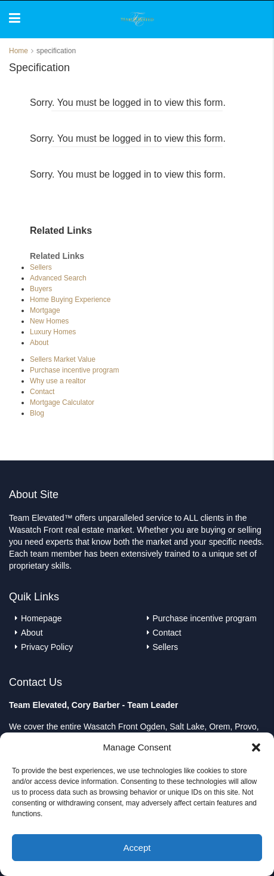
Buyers (41, 289)
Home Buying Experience (70, 299)
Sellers (41, 267)
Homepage (41, 618)
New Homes (49, 321)
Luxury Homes (53, 332)
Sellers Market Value (63, 359)
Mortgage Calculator (62, 402)
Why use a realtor (58, 381)
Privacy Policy (47, 647)
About (39, 342)
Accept (137, 848)
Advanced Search (58, 278)
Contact (42, 391)
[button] (256, 747)
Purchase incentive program (74, 370)
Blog (37, 413)
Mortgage (45, 310)
